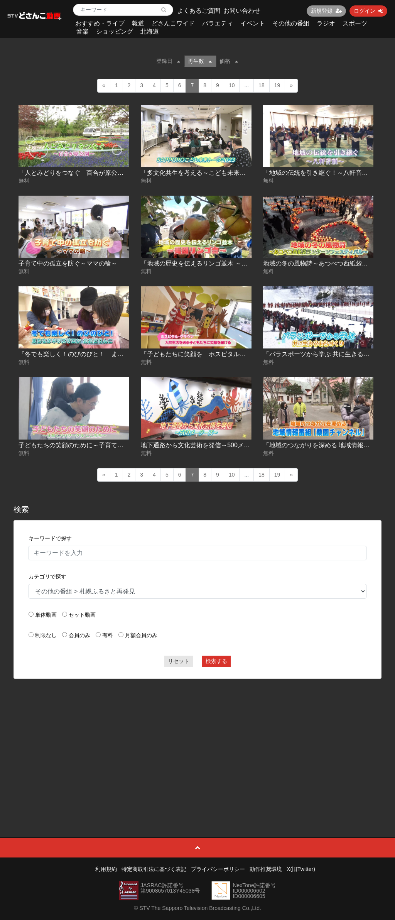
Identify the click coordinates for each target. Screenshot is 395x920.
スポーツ (355, 23)
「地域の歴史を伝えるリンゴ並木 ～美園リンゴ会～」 (215, 263)
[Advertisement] (197, 741)
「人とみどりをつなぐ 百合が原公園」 (74, 172)
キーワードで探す (50, 538)
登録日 (168, 61)
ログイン (368, 11)
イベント (252, 23)
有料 (107, 635)
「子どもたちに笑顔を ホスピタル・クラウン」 (209, 354)
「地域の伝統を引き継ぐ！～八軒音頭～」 (321, 172)
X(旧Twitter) (301, 869)
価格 (228, 61)
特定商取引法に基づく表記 (154, 869)
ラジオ (326, 23)
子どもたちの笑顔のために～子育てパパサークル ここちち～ (103, 445)
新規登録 (326, 11)
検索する (216, 661)
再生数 (200, 61)
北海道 (149, 31)
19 (277, 85)
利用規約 (106, 869)
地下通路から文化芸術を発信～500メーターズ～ (208, 445)
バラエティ (217, 23)
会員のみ (79, 635)
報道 (138, 23)
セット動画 (82, 615)
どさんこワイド (173, 23)
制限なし (46, 635)
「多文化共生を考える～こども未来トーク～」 (205, 172)
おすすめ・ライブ (100, 23)
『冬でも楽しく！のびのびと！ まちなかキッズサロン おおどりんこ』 (120, 354)
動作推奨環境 (266, 869)
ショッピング (114, 31)
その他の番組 (290, 23)
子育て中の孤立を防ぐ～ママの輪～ (68, 263)
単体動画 (46, 615)
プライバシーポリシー (218, 869)
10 (232, 85)
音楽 (82, 31)
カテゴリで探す (47, 576)
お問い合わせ (241, 10)
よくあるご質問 (198, 10)
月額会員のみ (141, 635)
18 (261, 85)
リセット (178, 661)
